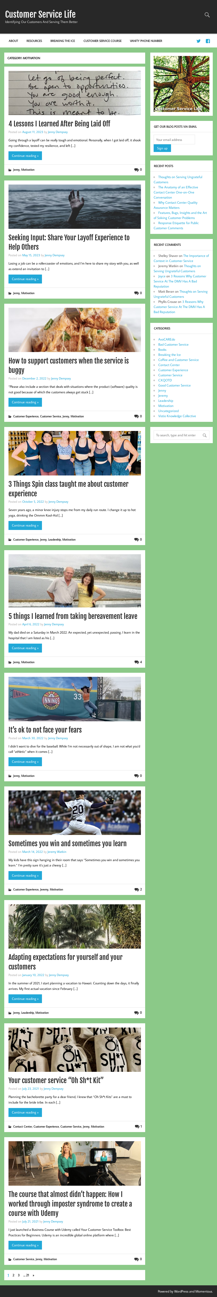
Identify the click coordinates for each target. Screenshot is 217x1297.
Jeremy (44, 889)
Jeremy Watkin (56, 851)
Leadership (54, 539)
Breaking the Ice (62, 41)
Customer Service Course (102, 41)
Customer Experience (26, 416)
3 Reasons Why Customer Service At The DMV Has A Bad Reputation (180, 281)
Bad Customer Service (173, 344)
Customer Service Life (40, 14)
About (13, 41)
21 (27, 1275)
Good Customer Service (174, 385)
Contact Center (22, 1126)
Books (162, 349)
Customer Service (50, 416)
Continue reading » (25, 155)
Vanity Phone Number (146, 41)
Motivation (27, 169)
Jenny (16, 169)
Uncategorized (168, 411)
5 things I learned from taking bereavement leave (72, 616)
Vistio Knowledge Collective (177, 416)
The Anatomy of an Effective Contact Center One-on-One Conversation (176, 192)
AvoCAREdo (166, 339)
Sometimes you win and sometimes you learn (67, 843)
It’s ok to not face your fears (45, 730)
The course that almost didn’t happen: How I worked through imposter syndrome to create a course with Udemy (70, 1204)
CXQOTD (165, 380)
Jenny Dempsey (58, 132)
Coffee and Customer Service (178, 360)
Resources (34, 41)
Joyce (162, 276)
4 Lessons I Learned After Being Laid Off (59, 124)
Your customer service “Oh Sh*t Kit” (56, 1080)
